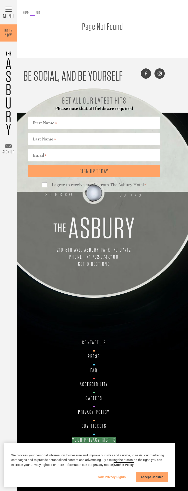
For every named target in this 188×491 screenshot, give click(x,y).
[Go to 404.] (38, 13)
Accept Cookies (152, 477)
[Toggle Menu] (8, 12)
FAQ (93, 370)
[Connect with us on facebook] (146, 73)
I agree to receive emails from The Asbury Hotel (99, 185)
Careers (93, 398)
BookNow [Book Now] (8, 33)
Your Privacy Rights (94, 440)
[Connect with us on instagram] (159, 73)
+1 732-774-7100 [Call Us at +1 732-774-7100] (102, 257)
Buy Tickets (94, 426)
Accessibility (94, 384)
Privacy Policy (94, 412)
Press (94, 356)
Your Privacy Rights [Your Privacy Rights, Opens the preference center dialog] (111, 477)
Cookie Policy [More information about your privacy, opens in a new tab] (124, 465)
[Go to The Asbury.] (26, 13)
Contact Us (94, 342)
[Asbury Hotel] (8, 91)
